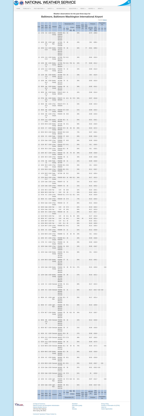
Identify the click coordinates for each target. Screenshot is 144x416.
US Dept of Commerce (39, 404)
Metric (104, 20)
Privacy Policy (105, 404)
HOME (18, 8)
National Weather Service (40, 407)
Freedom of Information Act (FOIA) (110, 405)
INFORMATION (61, 8)
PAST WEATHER (39, 8)
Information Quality (77, 405)
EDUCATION (73, 8)
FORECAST (27, 8)
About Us (103, 407)
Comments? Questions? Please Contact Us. (44, 414)
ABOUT (100, 8)
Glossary (74, 409)
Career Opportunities (106, 409)
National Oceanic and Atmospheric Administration (46, 405)
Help (73, 407)
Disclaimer (75, 404)
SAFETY (51, 8)
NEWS (82, 8)
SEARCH (91, 8)
